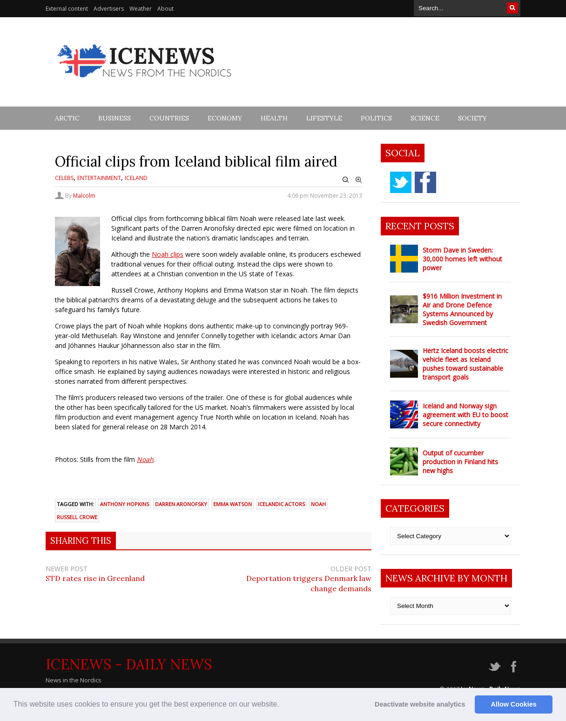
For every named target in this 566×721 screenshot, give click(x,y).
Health (274, 118)
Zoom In (359, 180)
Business (114, 118)
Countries (169, 118)
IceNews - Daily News (129, 664)
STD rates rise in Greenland (95, 578)
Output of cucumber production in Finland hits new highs (460, 461)
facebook (425, 182)
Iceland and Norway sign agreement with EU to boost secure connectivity (465, 414)
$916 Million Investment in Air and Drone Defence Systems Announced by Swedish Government (462, 309)
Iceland (136, 178)
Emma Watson (232, 504)
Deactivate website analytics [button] (420, 704)
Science (425, 118)
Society (472, 118)
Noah (145, 459)
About (165, 9)
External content (67, 9)
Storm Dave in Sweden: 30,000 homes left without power (462, 259)
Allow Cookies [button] (514, 704)
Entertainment (99, 178)
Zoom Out (346, 180)
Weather (140, 9)
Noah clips (167, 254)
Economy (225, 118)
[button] (282, 705)
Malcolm (84, 196)
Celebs (64, 178)
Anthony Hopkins (124, 504)
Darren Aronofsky (181, 504)
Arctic (67, 118)
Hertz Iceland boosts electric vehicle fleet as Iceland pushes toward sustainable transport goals (465, 363)
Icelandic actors (281, 504)
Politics (376, 118)
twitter (400, 182)
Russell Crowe (77, 517)
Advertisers (109, 9)
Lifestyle (324, 118)
